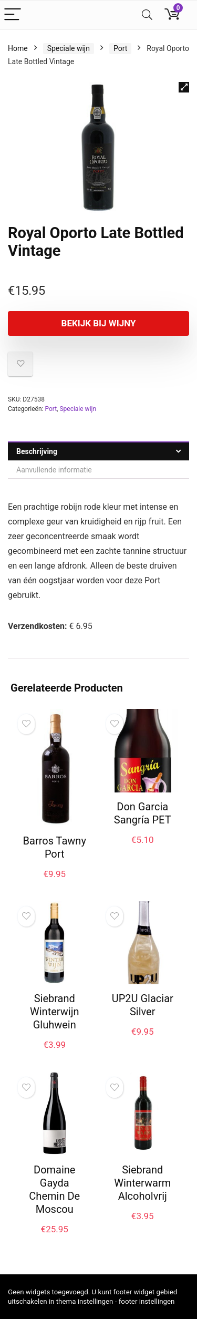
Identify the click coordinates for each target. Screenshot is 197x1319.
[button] (184, 87)
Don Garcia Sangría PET (142, 813)
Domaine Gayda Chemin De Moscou (54, 1189)
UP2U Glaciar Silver (142, 1005)
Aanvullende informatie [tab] (54, 470)
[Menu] (12, 15)
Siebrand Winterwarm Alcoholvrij (142, 1182)
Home (18, 48)
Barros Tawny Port (54, 847)
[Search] (147, 15)
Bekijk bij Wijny (98, 323)
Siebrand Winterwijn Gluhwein (54, 1011)
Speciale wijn (68, 48)
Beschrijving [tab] (36, 451)
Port (120, 48)
